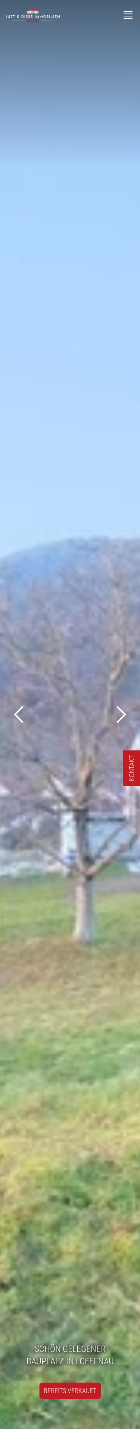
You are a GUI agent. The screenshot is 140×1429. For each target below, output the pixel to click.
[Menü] (128, 15)
